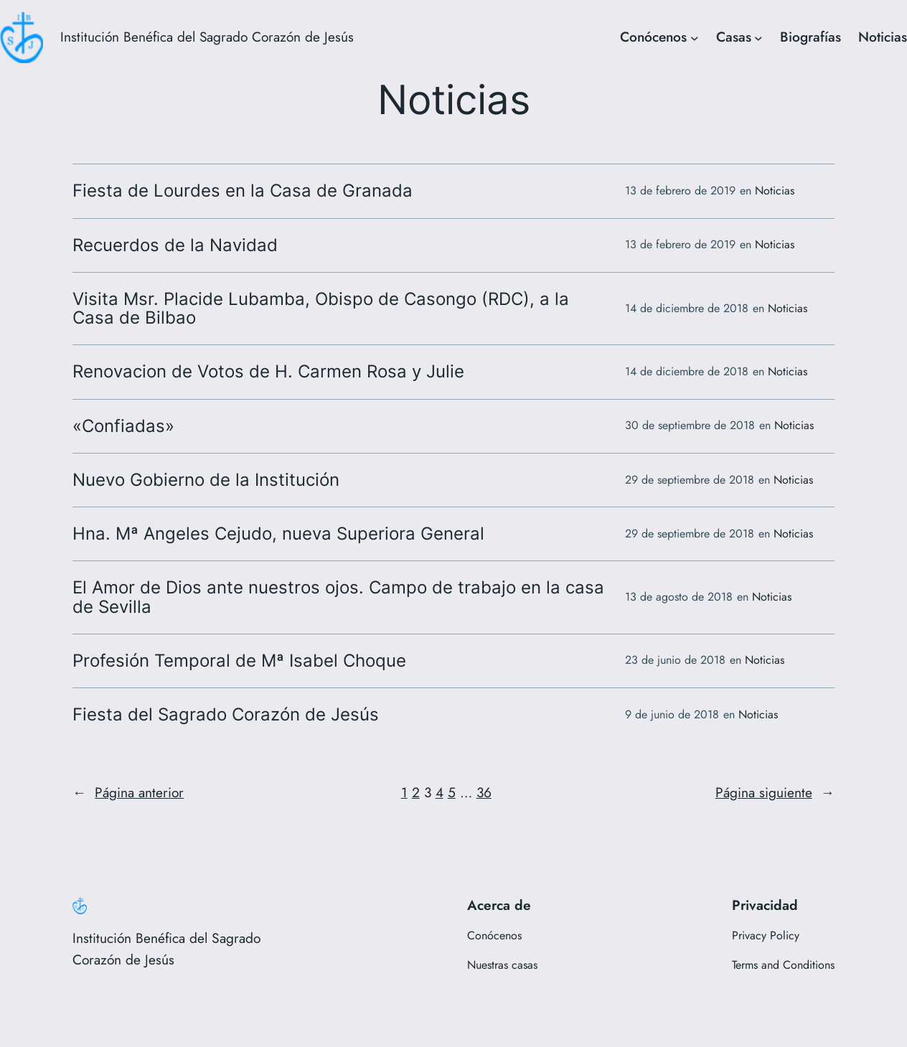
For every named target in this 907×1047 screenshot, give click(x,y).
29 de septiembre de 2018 (689, 479)
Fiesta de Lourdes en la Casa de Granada (242, 191)
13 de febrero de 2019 (680, 190)
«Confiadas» (123, 426)
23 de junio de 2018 (675, 660)
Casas (733, 37)
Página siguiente (775, 793)
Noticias (882, 37)
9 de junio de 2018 (672, 714)
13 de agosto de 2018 (679, 596)
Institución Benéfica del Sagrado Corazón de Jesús (207, 37)
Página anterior (128, 793)
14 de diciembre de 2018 (686, 308)
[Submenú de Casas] (758, 37)
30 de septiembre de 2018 (690, 425)
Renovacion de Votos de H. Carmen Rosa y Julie (268, 371)
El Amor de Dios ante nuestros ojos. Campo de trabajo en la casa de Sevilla (338, 597)
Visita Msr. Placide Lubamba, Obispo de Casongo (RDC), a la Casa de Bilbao (320, 308)
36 (484, 792)
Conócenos (653, 37)
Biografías (810, 37)
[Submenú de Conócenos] (694, 37)
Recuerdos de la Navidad (175, 245)
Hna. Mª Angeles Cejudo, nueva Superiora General (278, 534)
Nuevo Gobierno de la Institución (205, 480)
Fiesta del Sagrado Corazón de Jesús (225, 714)
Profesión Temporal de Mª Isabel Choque (239, 661)
